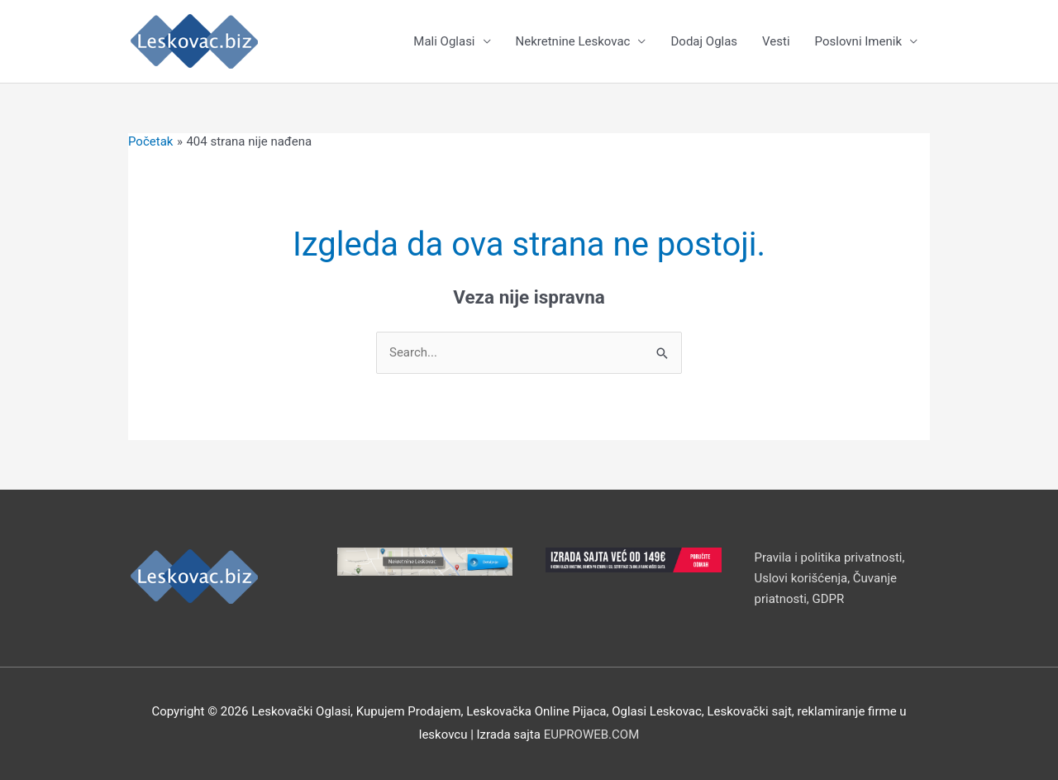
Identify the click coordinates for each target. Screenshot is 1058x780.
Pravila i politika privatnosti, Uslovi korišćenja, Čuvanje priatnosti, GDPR (830, 578)
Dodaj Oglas (703, 41)
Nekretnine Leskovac (573, 41)
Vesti (775, 41)
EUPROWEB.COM (592, 734)
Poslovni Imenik (858, 41)
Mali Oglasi (443, 41)
